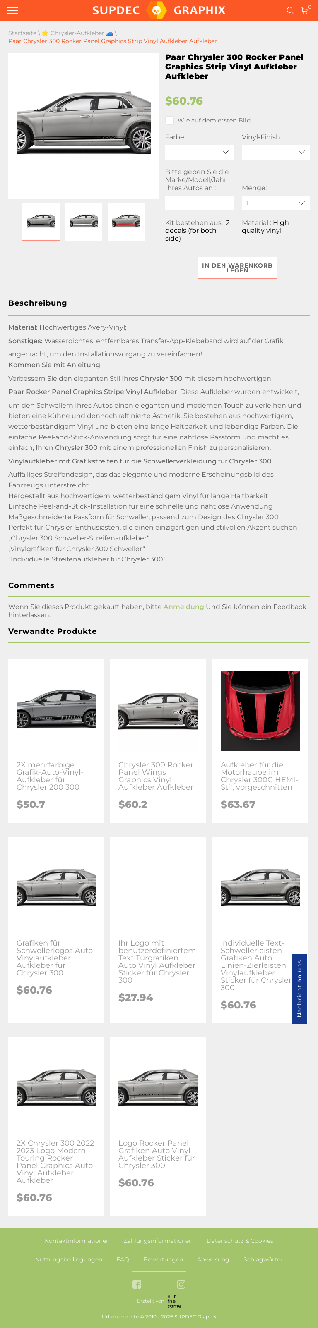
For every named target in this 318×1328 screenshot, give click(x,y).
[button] (41, 222)
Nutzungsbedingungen (68, 1259)
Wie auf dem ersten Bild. (208, 120)
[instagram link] (181, 1285)
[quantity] (276, 203)
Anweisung (213, 1259)
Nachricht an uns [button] (299, 988)
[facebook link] (136, 1285)
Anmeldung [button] (184, 607)
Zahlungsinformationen (158, 1240)
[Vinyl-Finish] (276, 152)
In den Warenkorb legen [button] (237, 268)
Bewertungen (163, 1259)
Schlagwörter (263, 1259)
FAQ (122, 1259)
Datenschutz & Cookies (240, 1240)
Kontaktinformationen (77, 1240)
